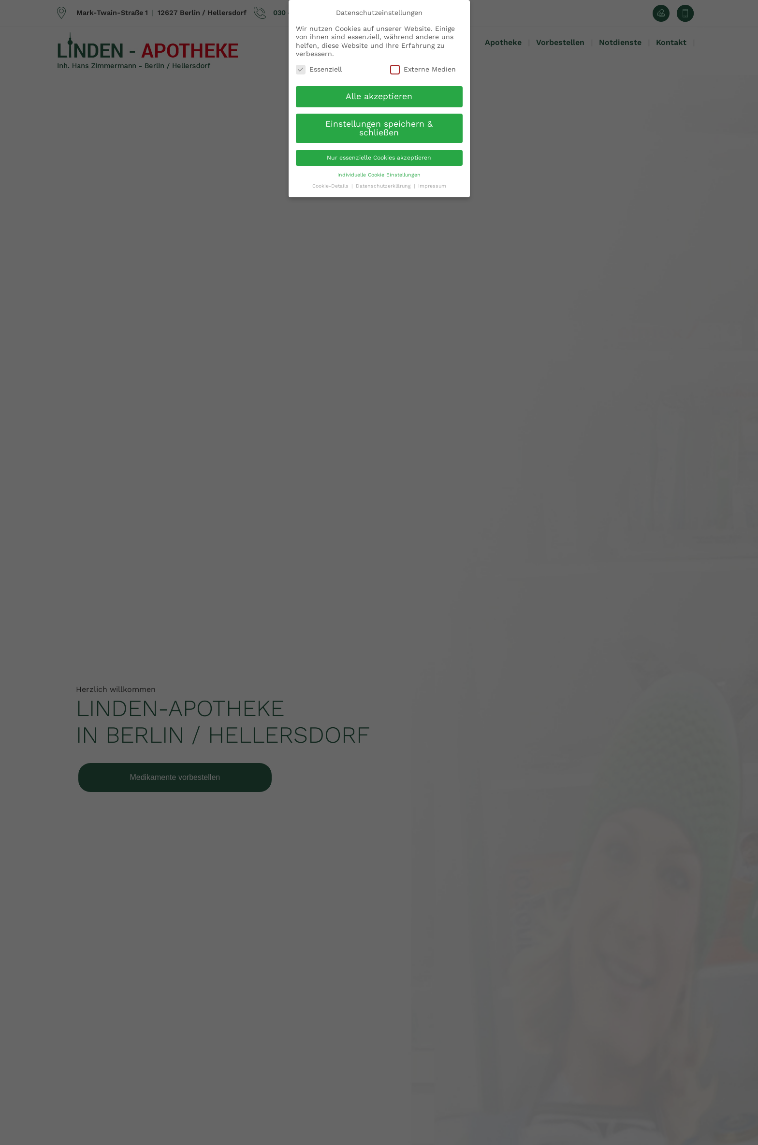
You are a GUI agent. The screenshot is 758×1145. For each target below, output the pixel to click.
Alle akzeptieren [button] (379, 96)
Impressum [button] (432, 186)
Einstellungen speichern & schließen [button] (379, 128)
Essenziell (319, 69)
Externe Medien (423, 69)
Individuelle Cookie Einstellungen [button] (379, 175)
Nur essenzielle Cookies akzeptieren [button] (379, 157)
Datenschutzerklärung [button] (383, 186)
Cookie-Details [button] (330, 186)
